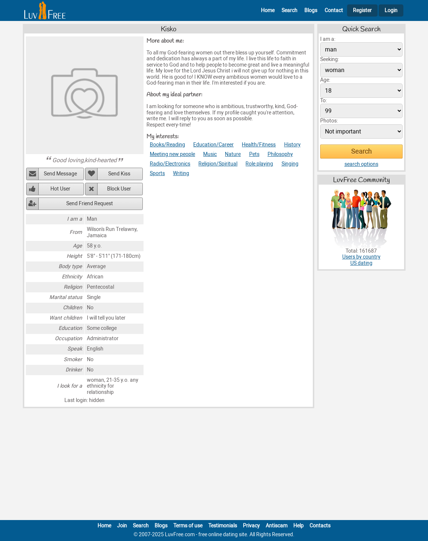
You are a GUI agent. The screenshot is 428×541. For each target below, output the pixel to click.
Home (268, 10)
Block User (119, 189)
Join (122, 526)
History (292, 145)
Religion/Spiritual (217, 164)
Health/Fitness (259, 145)
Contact (334, 10)
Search (289, 10)
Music (210, 154)
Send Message (60, 174)
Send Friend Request (89, 203)
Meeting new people (172, 154)
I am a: (327, 39)
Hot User (60, 189)
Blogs (310, 10)
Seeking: (329, 59)
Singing (290, 164)
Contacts (319, 526)
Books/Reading (167, 145)
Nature (233, 154)
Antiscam (276, 526)
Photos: (329, 121)
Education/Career (213, 145)
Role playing (259, 164)
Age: (325, 80)
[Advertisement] (214, 465)
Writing (181, 173)
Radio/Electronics (170, 164)
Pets (254, 154)
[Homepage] (45, 10)
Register (362, 10)
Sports (157, 173)
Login (391, 10)
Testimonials (222, 526)
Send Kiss (119, 174)
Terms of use (187, 526)
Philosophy (280, 154)
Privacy (251, 526)
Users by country (361, 257)
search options (361, 164)
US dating (361, 263)
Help (298, 526)
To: (323, 100)
